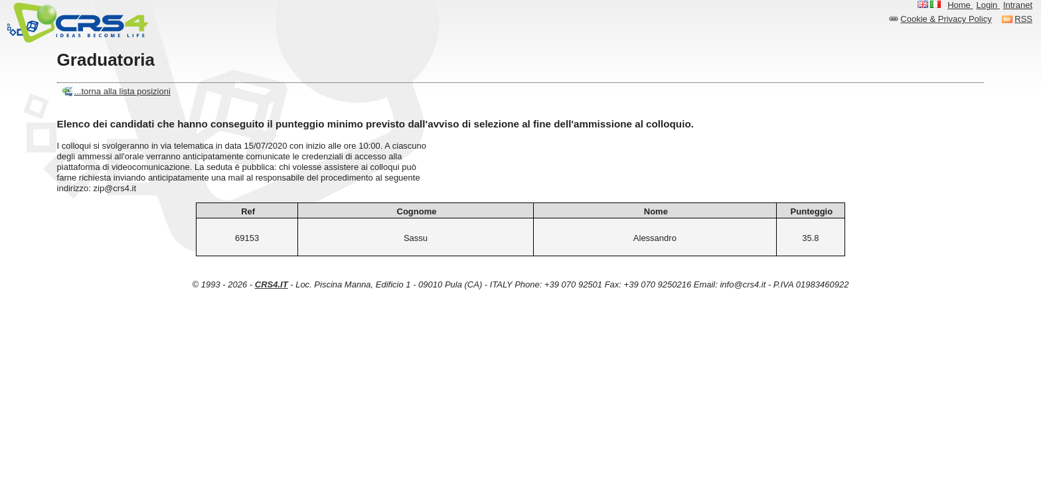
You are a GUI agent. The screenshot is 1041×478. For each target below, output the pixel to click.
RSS (1023, 19)
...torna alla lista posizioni (122, 91)
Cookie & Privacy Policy (945, 19)
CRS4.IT (271, 284)
